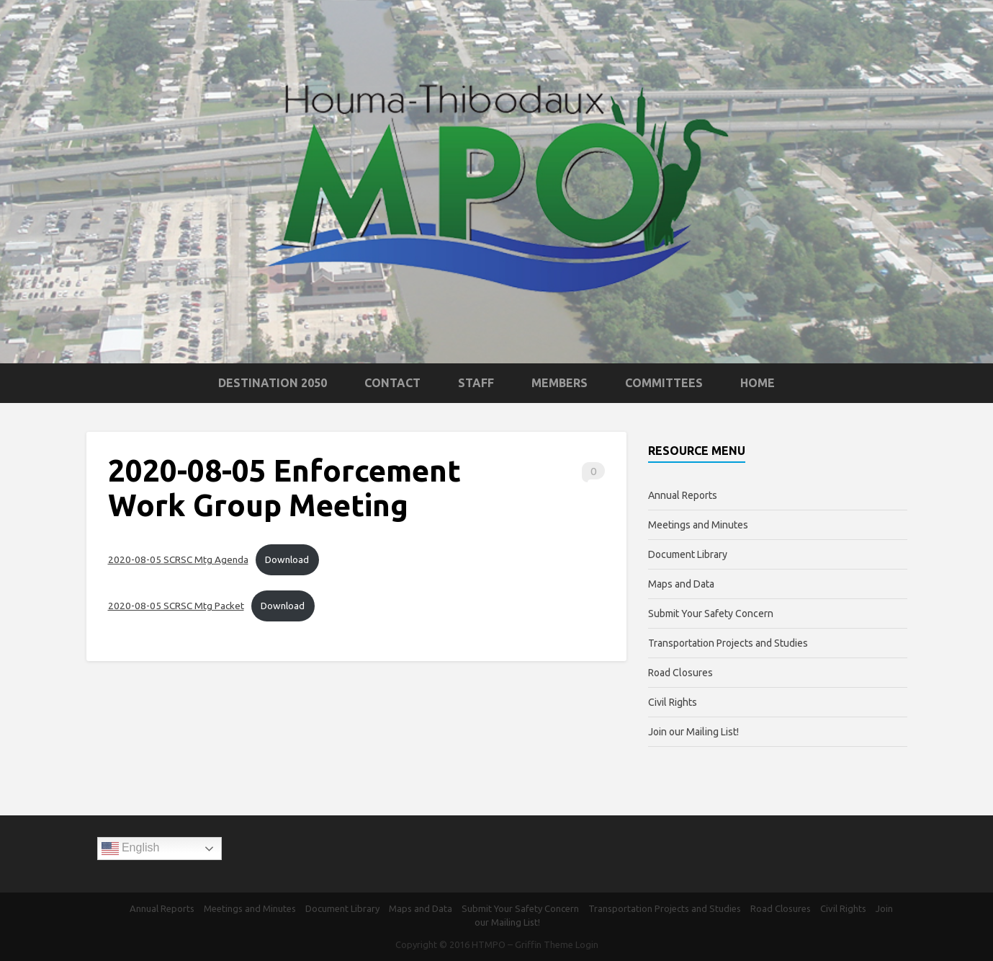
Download (287, 559)
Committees (664, 382)
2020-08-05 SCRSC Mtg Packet (176, 605)
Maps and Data (681, 584)
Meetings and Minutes (698, 525)
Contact (392, 382)
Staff (476, 382)
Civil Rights (672, 702)
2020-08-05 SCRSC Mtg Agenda (178, 559)
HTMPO (489, 944)
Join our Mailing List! (693, 732)
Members (559, 382)
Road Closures (680, 672)
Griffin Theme (544, 944)
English (131, 848)
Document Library (687, 554)
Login (586, 944)
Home (757, 382)
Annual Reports (682, 495)
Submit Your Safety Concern (710, 613)
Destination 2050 (272, 382)
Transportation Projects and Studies (728, 643)
